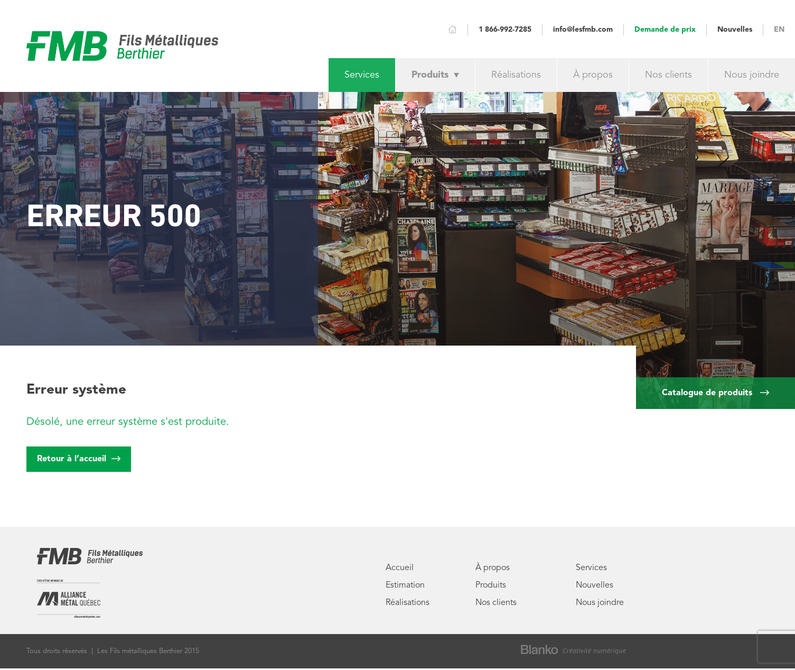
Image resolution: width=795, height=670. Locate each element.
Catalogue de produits (715, 393)
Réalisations (516, 75)
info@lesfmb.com (583, 29)
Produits (435, 75)
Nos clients (668, 75)
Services (361, 75)
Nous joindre (751, 75)
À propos (593, 75)
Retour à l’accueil (78, 454)
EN (779, 29)
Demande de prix (665, 30)
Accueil (400, 568)
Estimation (405, 585)
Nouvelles (734, 29)
